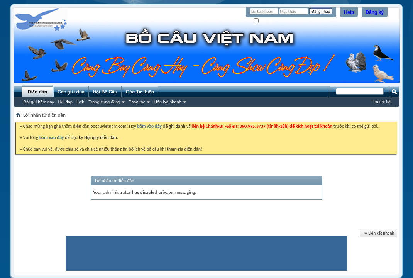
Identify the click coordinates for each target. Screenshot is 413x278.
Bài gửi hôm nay (39, 102)
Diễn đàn (37, 92)
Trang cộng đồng (104, 102)
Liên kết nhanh (167, 102)
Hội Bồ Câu (105, 92)
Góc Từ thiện (140, 92)
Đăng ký (375, 12)
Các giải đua (71, 92)
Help (349, 12)
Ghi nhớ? (265, 21)
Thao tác (137, 102)
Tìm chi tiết (381, 101)
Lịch (80, 102)
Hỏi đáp (65, 102)
